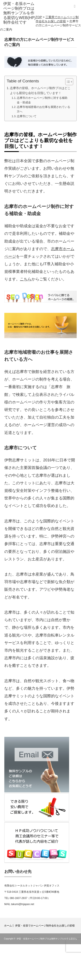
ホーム (8, 925)
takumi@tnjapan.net (22, 904)
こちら (26, 279)
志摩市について (27, 116)
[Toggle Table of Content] (67, 81)
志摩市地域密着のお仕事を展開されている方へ (43, 109)
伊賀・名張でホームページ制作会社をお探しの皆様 (45, 925)
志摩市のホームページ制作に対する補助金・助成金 (42, 100)
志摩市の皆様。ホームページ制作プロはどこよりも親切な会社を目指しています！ (40, 90)
